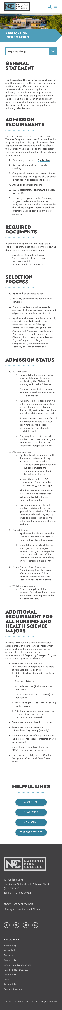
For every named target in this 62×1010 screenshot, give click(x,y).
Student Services (31, 832)
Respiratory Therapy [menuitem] (17, 51)
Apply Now (44, 160)
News (7, 979)
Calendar (8, 955)
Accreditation (10, 950)
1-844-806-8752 (22, 893)
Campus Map (10, 960)
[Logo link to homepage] (17, 10)
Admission (31, 822)
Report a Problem (13, 989)
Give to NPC (10, 974)
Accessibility (10, 945)
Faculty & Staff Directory (16, 970)
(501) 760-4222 (12, 888)
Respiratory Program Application (37, 190)
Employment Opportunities (17, 965)
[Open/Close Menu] (56, 6)
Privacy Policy (11, 984)
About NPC (31, 802)
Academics (31, 812)
